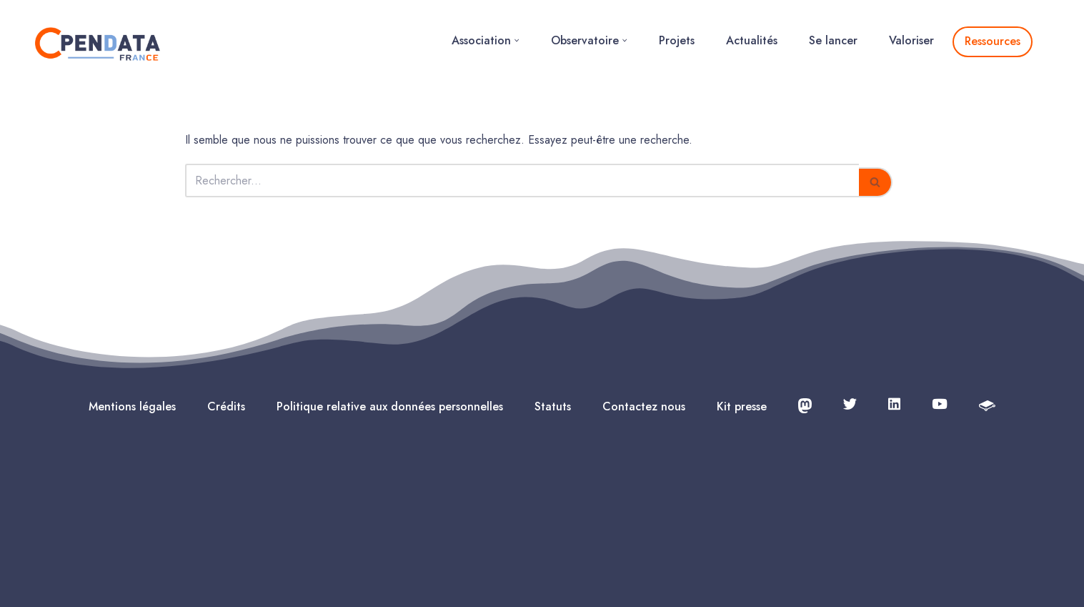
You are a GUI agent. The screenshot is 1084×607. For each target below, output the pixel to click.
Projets (677, 40)
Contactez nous (643, 406)
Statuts (552, 406)
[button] (516, 40)
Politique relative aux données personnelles (390, 406)
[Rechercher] (522, 180)
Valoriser (911, 40)
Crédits (226, 406)
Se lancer (833, 40)
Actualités (751, 40)
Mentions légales (132, 406)
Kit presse (742, 406)
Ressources (992, 41)
